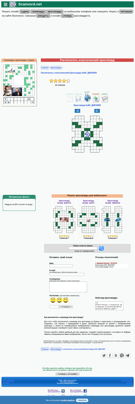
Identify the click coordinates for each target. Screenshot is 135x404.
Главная (45, 68)
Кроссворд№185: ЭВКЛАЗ (112, 201)
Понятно (82, 400)
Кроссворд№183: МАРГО (64, 201)
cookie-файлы (68, 400)
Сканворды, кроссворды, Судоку (19, 60)
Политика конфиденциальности (67, 385)
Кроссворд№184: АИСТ (88, 201)
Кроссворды (56, 68)
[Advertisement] (67, 38)
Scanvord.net (30, 4)
